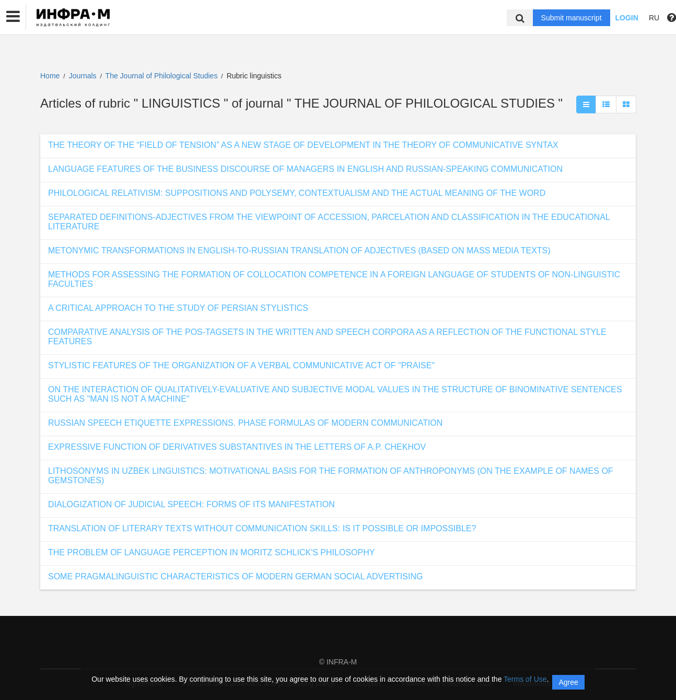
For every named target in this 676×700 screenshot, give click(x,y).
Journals (83, 76)
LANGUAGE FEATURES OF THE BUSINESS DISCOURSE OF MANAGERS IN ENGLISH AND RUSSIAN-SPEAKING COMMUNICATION (305, 169)
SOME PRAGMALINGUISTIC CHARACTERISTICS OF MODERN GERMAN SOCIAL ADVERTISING (235, 576)
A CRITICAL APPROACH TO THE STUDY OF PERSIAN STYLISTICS (178, 308)
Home (50, 76)
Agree (568, 682)
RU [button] (654, 18)
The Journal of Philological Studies (163, 76)
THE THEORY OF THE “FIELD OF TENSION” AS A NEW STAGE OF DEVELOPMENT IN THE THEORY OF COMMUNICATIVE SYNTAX (303, 145)
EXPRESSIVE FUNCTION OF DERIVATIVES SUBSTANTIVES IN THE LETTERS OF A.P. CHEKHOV (237, 446)
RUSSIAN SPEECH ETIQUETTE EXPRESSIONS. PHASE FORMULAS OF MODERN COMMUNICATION (245, 422)
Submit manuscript (571, 18)
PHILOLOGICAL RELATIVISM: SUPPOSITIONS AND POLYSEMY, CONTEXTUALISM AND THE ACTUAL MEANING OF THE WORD (296, 193)
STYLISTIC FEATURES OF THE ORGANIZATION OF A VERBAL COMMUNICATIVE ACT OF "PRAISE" (241, 365)
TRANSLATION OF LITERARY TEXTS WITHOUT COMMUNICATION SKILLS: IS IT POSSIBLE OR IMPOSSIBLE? (262, 528)
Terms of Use (525, 679)
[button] (13, 17)
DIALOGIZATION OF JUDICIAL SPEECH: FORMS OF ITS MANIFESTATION (191, 504)
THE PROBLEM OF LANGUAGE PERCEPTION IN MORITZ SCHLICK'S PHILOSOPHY (211, 552)
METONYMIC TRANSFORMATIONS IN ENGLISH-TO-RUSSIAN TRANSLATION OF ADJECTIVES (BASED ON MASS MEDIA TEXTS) (299, 250)
